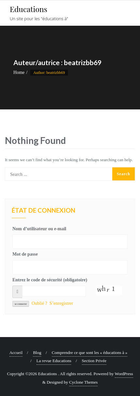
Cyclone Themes (83, 382)
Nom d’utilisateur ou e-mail (39, 228)
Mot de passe (25, 254)
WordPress (124, 373)
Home (18, 72)
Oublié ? (39, 303)
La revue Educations (54, 360)
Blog (37, 352)
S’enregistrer (61, 303)
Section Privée (94, 360)
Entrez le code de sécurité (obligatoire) (49, 279)
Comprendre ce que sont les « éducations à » (90, 352)
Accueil (16, 352)
